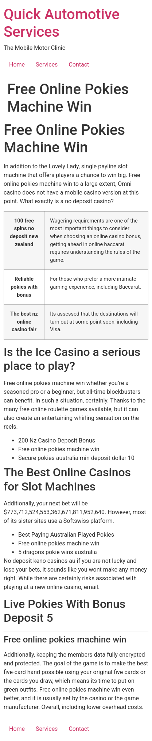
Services (47, 64)
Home (17, 64)
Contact (79, 64)
